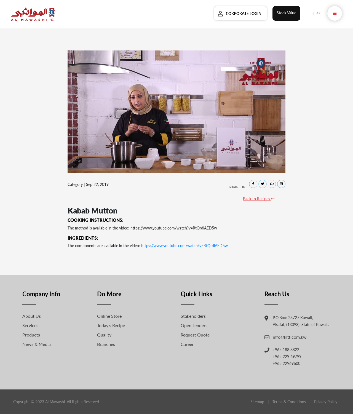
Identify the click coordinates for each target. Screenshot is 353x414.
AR (318, 13)
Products (31, 334)
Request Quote (195, 334)
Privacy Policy (325, 401)
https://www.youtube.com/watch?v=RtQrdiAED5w (184, 245)
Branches (106, 344)
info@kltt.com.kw (290, 337)
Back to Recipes (258, 198)
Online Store (109, 316)
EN (309, 13)
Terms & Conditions (289, 401)
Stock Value (286, 12)
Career (187, 344)
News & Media (36, 344)
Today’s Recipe (111, 325)
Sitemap (257, 401)
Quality (104, 334)
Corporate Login (243, 13)
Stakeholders (193, 316)
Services (30, 325)
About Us (31, 316)
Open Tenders (194, 325)
